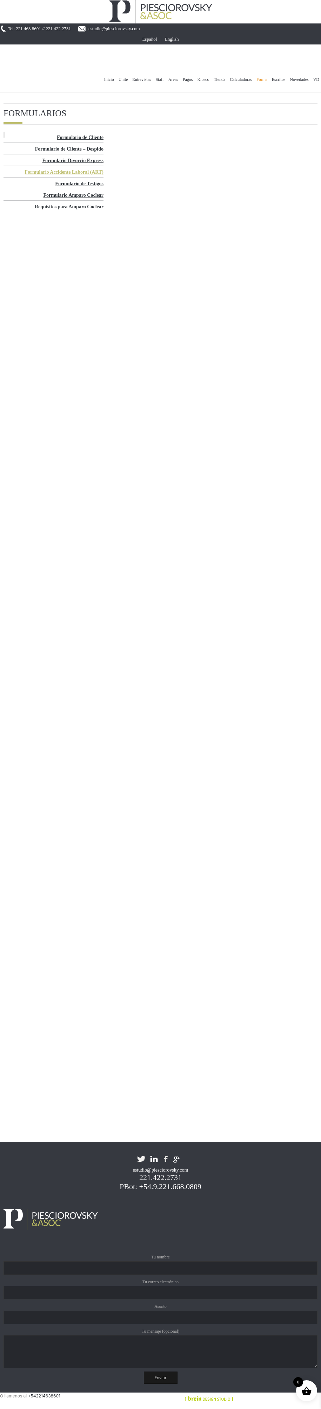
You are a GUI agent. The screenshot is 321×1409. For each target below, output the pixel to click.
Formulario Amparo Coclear (73, 195)
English (172, 39)
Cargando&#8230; (137, 675)
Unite (123, 79)
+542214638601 (44, 1395)
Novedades (299, 79)
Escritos (279, 79)
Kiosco (203, 79)
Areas (173, 79)
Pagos (188, 79)
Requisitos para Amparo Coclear (69, 206)
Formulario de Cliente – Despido (69, 149)
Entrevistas (141, 79)
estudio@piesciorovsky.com (114, 28)
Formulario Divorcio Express (72, 160)
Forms (261, 79)
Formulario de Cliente (80, 137)
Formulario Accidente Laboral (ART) (64, 172)
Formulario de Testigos (79, 183)
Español (149, 39)
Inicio (109, 79)
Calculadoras (241, 79)
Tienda (219, 79)
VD (316, 79)
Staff (160, 79)
